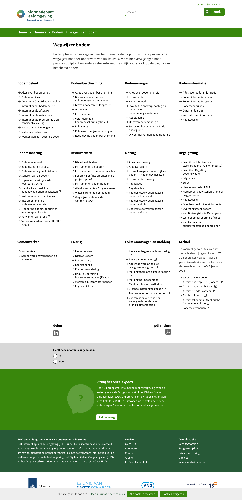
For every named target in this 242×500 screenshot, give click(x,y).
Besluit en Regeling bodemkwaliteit (194, 172)
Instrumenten (83, 114)
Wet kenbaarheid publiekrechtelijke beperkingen (201, 224)
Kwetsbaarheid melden (192, 462)
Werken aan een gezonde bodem (41, 136)
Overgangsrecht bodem (197, 208)
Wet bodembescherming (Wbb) (201, 217)
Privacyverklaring (189, 453)
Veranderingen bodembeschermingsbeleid (91, 120)
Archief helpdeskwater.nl (199, 291)
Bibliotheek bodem (86, 162)
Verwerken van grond (36, 216)
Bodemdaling (83, 260)
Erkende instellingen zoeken (148, 289)
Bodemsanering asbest (35, 166)
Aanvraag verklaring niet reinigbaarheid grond (144, 265)
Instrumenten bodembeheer (92, 183)
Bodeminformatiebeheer (197, 97)
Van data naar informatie (198, 115)
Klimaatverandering (87, 269)
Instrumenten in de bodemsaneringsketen (36, 202)
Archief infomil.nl (195, 295)
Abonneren (131, 448)
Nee (61, 361)
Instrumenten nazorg (141, 179)
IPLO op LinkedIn (137, 462)
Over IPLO (100, 461)
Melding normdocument (145, 280)
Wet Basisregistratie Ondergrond (202, 213)
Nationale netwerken (34, 132)
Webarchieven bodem (196, 277)
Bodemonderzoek (193, 105)
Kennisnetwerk (138, 101)
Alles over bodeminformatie (199, 92)
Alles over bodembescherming (93, 92)
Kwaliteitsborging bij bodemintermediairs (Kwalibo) (93, 275)
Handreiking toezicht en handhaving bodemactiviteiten (41, 190)
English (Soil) (84, 286)
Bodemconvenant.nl (196, 308)
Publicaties (81, 126)
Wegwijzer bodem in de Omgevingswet (89, 199)
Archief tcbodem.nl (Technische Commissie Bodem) (201, 301)
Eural (186, 182)
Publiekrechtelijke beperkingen (94, 131)
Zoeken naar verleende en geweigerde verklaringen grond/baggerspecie (145, 301)
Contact (199, 4)
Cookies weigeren (173, 493)
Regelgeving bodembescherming (95, 135)
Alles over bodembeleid (35, 92)
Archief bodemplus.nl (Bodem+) (203, 282)
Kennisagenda (83, 264)
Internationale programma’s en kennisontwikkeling (40, 121)
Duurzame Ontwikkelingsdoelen (40, 101)
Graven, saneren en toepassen (93, 104)
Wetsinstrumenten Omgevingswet (95, 188)
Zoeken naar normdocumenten (149, 293)
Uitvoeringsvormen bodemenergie (149, 134)
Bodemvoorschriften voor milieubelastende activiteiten (92, 99)
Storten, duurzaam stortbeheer (95, 282)
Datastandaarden (193, 110)
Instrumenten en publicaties (38, 196)
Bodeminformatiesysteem (198, 101)
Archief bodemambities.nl (200, 286)
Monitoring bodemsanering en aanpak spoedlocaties (39, 210)
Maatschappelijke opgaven (37, 127)
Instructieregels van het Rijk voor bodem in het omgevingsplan (148, 173)
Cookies (183, 457)
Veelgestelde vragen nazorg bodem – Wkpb (146, 210)
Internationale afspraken (36, 110)
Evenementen (83, 251)
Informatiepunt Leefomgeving (40, 444)
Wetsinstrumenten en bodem (92, 192)
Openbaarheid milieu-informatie (202, 204)
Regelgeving (136, 117)
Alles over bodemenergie (144, 92)
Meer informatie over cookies (107, 493)
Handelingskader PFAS (196, 187)
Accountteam (29, 251)
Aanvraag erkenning (143, 259)
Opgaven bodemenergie (143, 121)
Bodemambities (30, 97)
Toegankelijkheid (189, 448)
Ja (60, 355)
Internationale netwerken (36, 115)
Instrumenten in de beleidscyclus (95, 171)
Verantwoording (188, 443)
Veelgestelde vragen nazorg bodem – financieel (146, 194)
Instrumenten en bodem (89, 166)
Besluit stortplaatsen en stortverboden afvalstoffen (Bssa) (202, 164)
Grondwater (82, 109)
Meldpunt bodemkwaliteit (146, 284)
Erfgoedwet (189, 178)
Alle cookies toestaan (142, 493)
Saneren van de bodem (35, 175)
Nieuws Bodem (84, 255)
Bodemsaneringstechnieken (39, 171)
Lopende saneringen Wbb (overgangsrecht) (36, 182)
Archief (129, 457)
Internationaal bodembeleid (38, 105)
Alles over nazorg (139, 162)
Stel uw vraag (215, 4)
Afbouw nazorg (138, 166)
